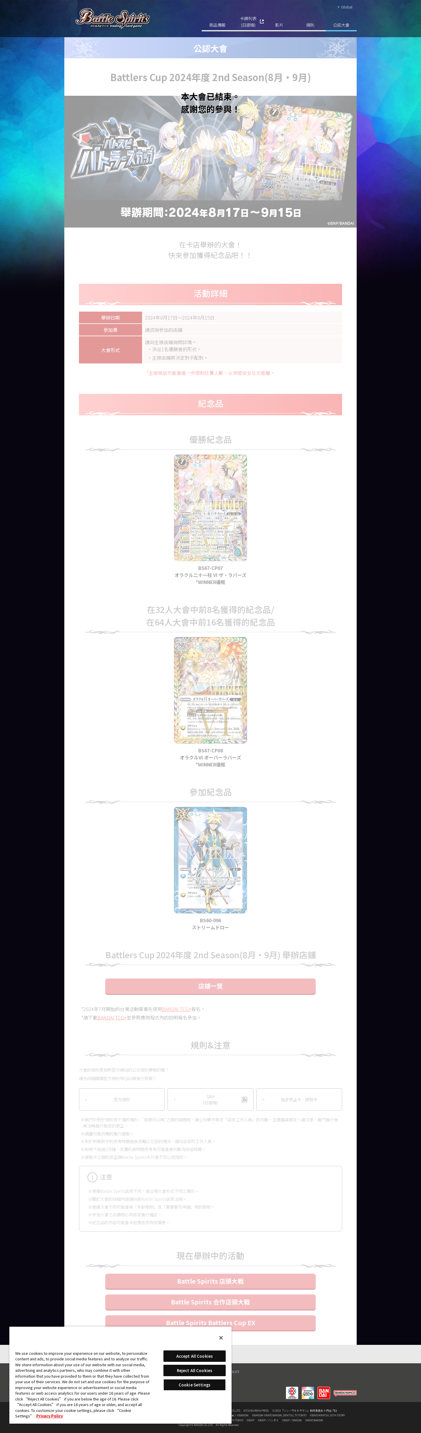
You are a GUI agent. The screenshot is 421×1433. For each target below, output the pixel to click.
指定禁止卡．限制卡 (299, 1099)
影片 (279, 25)
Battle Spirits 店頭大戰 (210, 1281)
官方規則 (122, 1099)
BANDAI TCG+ (176, 1008)
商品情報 (217, 25)
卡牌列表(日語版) (248, 21)
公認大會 (341, 25)
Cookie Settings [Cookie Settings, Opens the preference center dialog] (194, 1385)
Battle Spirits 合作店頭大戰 (210, 1301)
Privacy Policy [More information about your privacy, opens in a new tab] (49, 1416)
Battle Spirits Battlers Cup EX (210, 1322)
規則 (310, 25)
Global (346, 7)
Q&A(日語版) (210, 1099)
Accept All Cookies (194, 1356)
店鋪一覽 (210, 985)
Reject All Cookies (194, 1370)
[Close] (221, 1337)
